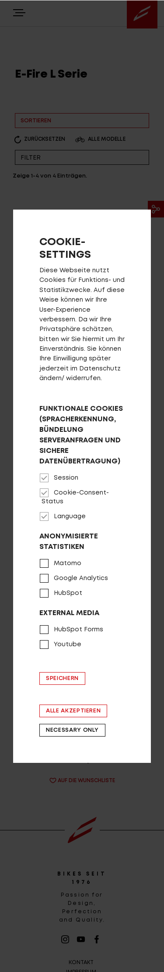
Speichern (62, 678)
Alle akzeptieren (73, 711)
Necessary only (72, 730)
